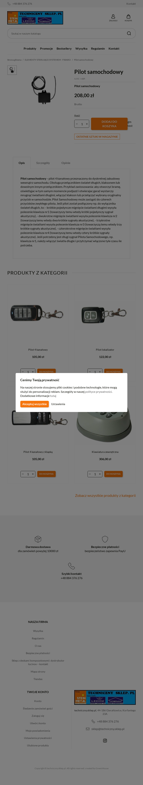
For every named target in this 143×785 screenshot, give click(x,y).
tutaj (54, 395)
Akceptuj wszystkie (34, 404)
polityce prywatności (100, 391)
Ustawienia (57, 404)
